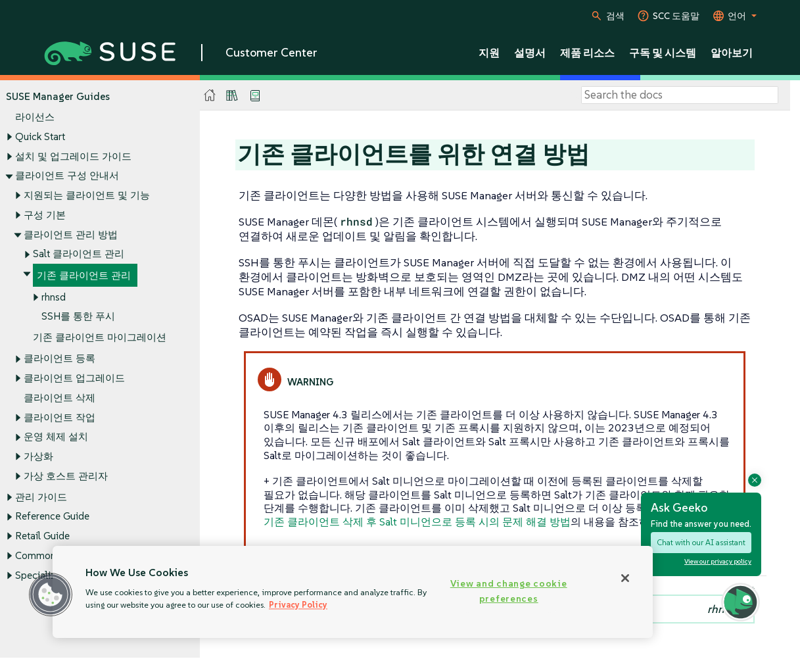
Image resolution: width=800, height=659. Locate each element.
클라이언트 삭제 (59, 397)
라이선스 (35, 117)
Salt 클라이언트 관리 (78, 254)
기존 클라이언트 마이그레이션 (99, 337)
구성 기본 (45, 214)
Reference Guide (52, 516)
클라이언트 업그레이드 (74, 378)
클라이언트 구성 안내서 (67, 176)
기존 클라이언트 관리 (84, 275)
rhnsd (53, 297)
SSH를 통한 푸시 (78, 316)
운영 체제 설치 (56, 437)
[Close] (625, 578)
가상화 (38, 456)
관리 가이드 (41, 497)
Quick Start (40, 136)
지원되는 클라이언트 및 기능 (87, 195)
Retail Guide (42, 536)
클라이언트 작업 (59, 417)
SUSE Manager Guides (58, 96)
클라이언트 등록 (59, 359)
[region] (353, 592)
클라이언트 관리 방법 (71, 234)
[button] (51, 595)
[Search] (679, 95)
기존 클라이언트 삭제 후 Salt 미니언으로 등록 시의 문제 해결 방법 (417, 521)
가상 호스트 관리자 (66, 476)
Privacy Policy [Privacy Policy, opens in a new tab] (298, 604)
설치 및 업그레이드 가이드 (73, 156)
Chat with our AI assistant (701, 542)
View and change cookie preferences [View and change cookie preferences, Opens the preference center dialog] (508, 590)
